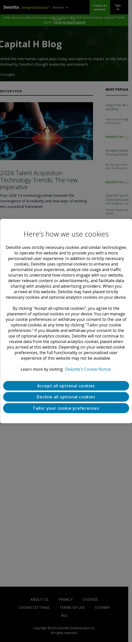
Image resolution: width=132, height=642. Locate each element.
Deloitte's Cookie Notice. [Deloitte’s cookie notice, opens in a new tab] (88, 369)
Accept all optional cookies (66, 385)
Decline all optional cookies (66, 396)
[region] (66, 321)
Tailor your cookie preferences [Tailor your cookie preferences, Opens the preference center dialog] (66, 408)
